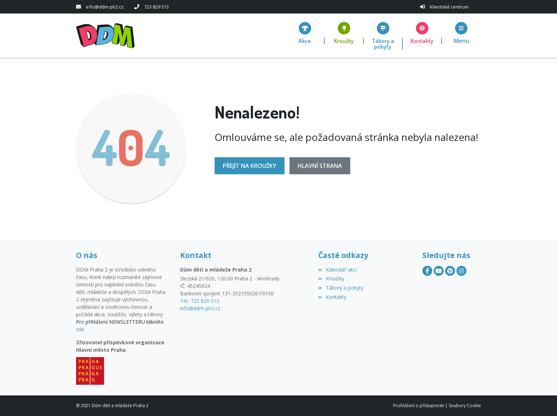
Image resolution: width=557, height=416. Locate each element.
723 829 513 (156, 7)
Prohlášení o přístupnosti (418, 406)
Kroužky (331, 278)
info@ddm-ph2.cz (105, 7)
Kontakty (332, 297)
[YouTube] (439, 271)
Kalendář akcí (337, 269)
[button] (461, 33)
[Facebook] (427, 271)
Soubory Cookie (465, 406)
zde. (80, 329)
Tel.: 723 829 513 (199, 300)
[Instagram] (461, 271)
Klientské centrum (449, 7)
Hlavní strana (320, 166)
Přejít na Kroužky (249, 166)
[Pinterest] (450, 271)
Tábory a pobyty (340, 287)
